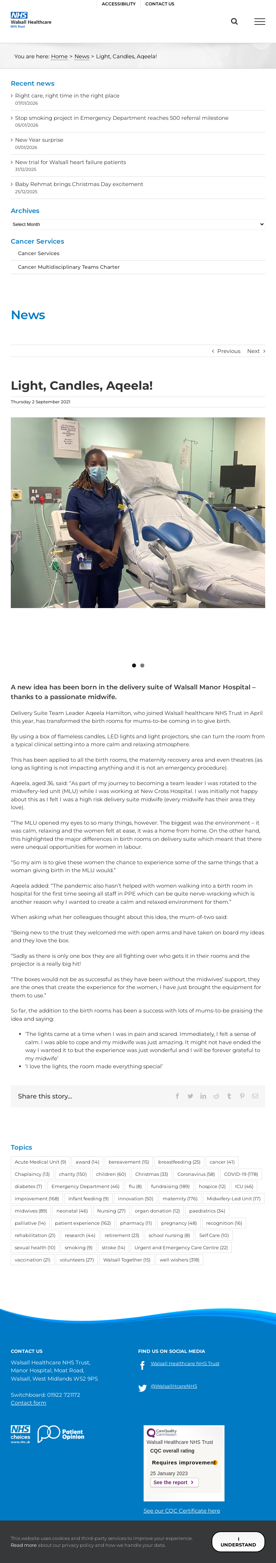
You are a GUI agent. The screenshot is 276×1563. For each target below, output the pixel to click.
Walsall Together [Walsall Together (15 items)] (126, 1196)
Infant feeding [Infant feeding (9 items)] (88, 1135)
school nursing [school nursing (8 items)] (169, 1171)
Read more (24, 1545)
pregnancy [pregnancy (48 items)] (179, 1159)
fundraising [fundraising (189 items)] (170, 1122)
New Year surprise (39, 139)
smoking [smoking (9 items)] (78, 1184)
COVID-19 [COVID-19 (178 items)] (241, 1110)
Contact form (28, 1402)
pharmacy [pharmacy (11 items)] (136, 1159)
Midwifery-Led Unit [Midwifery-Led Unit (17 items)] (234, 1135)
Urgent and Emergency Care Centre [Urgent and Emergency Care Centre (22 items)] (181, 1184)
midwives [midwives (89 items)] (31, 1147)
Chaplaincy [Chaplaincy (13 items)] (32, 1110)
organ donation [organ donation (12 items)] (157, 1147)
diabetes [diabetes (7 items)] (28, 1122)
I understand (238, 1542)
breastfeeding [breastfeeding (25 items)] (179, 1098)
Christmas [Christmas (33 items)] (151, 1110)
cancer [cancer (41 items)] (222, 1098)
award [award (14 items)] (87, 1098)
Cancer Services (38, 253)
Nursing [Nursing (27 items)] (111, 1147)
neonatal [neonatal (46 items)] (72, 1147)
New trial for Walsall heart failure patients (70, 162)
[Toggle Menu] (259, 21)
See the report (170, 1482)
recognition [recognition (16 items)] (224, 1159)
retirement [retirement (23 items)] (122, 1171)
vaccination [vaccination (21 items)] (32, 1196)
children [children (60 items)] (111, 1110)
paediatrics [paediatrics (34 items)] (207, 1147)
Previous (228, 351)
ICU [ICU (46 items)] (244, 1122)
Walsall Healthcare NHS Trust (185, 1363)
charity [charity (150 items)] (73, 1110)
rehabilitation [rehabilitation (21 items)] (35, 1171)
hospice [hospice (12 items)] (212, 1122)
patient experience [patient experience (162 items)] (83, 1159)
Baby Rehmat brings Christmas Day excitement (79, 184)
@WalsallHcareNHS (174, 1386)
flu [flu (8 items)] (135, 1122)
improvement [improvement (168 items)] (37, 1135)
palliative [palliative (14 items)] (30, 1159)
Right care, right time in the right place (67, 95)
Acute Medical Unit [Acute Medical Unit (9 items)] (40, 1098)
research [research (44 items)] (80, 1171)
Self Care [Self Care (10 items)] (214, 1171)
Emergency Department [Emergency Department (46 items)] (85, 1122)
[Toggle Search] (234, 21)
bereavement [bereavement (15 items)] (129, 1098)
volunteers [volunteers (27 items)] (77, 1196)
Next (253, 351)
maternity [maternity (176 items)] (180, 1135)
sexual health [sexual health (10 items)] (35, 1184)
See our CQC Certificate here (182, 1510)
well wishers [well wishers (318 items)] (179, 1196)
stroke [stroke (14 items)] (113, 1184)
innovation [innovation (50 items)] (135, 1135)
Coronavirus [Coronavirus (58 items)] (196, 1110)
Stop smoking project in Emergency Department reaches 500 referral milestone (122, 117)
